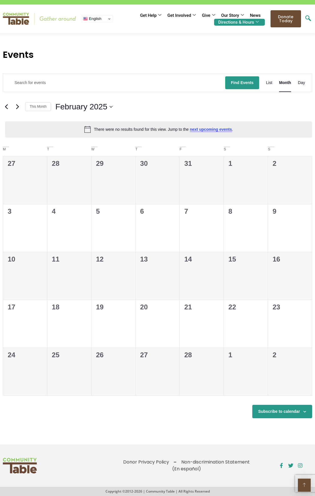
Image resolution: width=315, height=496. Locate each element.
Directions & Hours (238, 22)
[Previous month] (6, 106)
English (92, 19)
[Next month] (17, 106)
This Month (38, 107)
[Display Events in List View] (269, 83)
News (255, 15)
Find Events (242, 82)
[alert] (158, 129)
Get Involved (181, 15)
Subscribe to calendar (279, 411)
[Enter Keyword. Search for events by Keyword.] (114, 83)
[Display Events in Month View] (285, 83)
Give (208, 15)
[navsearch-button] (308, 19)
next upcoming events (211, 129)
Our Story (232, 15)
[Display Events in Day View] (301, 83)
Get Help (150, 15)
